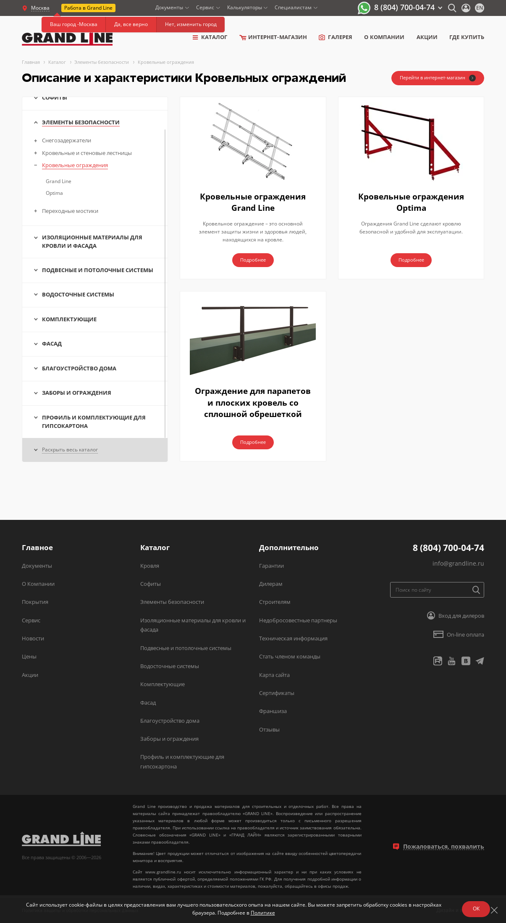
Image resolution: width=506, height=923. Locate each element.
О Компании (38, 583)
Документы (169, 7)
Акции (427, 37)
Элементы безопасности (172, 602)
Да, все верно (131, 24)
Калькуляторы (244, 7)
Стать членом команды (289, 656)
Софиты (150, 583)
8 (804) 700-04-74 (404, 7)
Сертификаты (276, 693)
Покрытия (35, 602)
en (479, 7)
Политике (261, 911)
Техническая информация (293, 638)
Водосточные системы (169, 666)
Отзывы (269, 729)
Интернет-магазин (273, 37)
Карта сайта (274, 675)
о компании (384, 37)
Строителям (275, 602)
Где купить (466, 37)
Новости (33, 638)
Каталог (210, 37)
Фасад (148, 702)
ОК (474, 907)
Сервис (205, 7)
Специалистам (293, 7)
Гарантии (271, 565)
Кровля (149, 565)
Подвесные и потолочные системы (185, 648)
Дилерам (271, 583)
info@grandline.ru (458, 563)
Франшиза (273, 711)
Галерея (335, 37)
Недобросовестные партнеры (298, 620)
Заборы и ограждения (169, 738)
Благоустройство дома (169, 720)
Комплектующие (162, 684)
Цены (29, 656)
